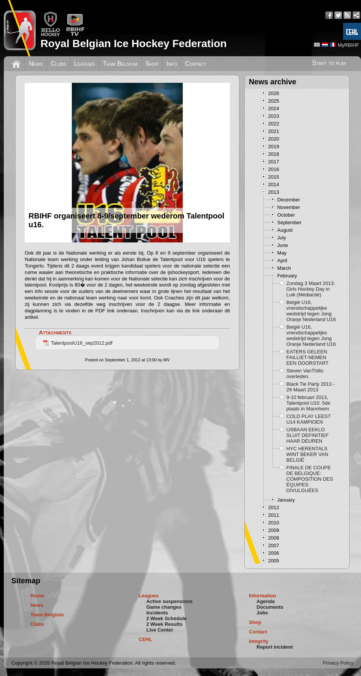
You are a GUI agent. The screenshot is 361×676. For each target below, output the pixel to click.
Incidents (157, 613)
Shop (152, 63)
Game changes (164, 607)
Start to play (329, 63)
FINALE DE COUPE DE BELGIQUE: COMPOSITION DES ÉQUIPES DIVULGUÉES (310, 479)
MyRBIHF (348, 45)
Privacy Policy (338, 663)
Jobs (262, 613)
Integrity (258, 641)
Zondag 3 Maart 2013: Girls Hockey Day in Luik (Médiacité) (311, 289)
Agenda (265, 601)
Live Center (159, 630)
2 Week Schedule (166, 618)
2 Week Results (164, 624)
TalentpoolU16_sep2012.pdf (77, 343)
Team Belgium (120, 63)
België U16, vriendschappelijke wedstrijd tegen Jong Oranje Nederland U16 (311, 310)
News (36, 63)
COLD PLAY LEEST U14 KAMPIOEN (309, 419)
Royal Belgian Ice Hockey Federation (133, 43)
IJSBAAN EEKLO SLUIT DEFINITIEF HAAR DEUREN (308, 435)
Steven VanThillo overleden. (305, 373)
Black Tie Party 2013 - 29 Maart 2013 (311, 387)
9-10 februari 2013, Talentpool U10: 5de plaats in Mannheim (309, 403)
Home (37, 595)
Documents (269, 607)
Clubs (58, 63)
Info (171, 63)
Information (262, 595)
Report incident (274, 647)
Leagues (84, 63)
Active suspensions (169, 601)
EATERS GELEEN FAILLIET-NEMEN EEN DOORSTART (308, 357)
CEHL (145, 639)
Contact (195, 63)
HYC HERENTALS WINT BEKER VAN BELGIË (307, 454)
